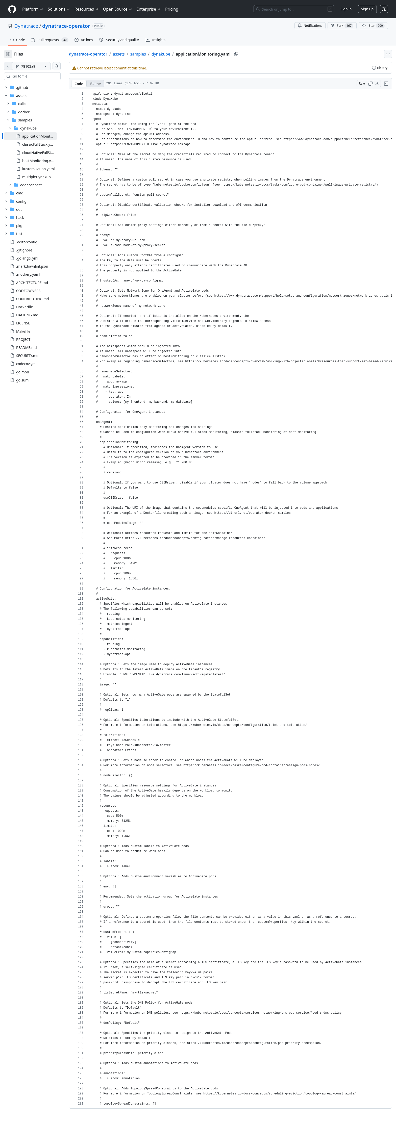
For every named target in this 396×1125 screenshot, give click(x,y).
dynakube (177, 54)
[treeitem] (38, 136)
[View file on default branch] (8, 66)
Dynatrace (26, 25)
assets (135, 54)
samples (154, 54)
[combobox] (42, 76)
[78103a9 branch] (39, 66)
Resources (87, 9)
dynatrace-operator (66, 25)
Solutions (59, 9)
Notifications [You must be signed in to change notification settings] (310, 25)
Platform (33, 9)
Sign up (367, 9)
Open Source (118, 9)
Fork (342, 25)
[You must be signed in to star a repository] (373, 25)
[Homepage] (12, 9)
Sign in (346, 9)
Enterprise (149, 9)
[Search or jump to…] (294, 9)
